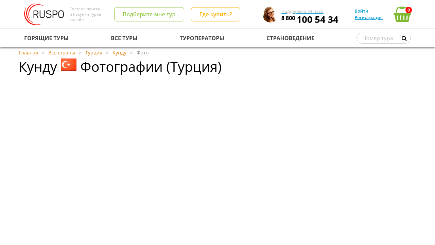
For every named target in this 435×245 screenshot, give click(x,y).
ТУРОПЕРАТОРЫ (202, 38)
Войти (361, 11)
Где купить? (215, 14)
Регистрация (369, 17)
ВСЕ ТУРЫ (124, 38)
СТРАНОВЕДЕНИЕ (290, 38)
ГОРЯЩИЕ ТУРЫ (46, 38)
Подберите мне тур (149, 14)
